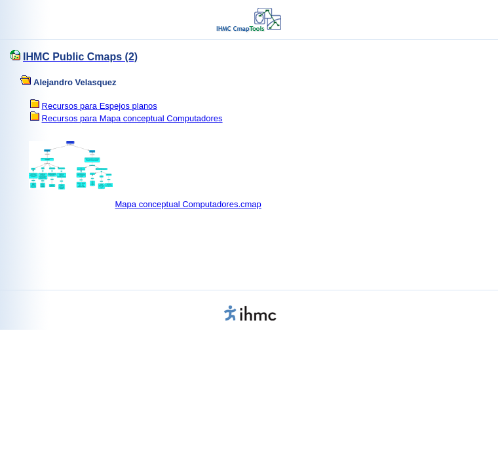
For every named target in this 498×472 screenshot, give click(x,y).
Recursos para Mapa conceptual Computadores (132, 118)
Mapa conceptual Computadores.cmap (188, 204)
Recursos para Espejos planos (99, 106)
